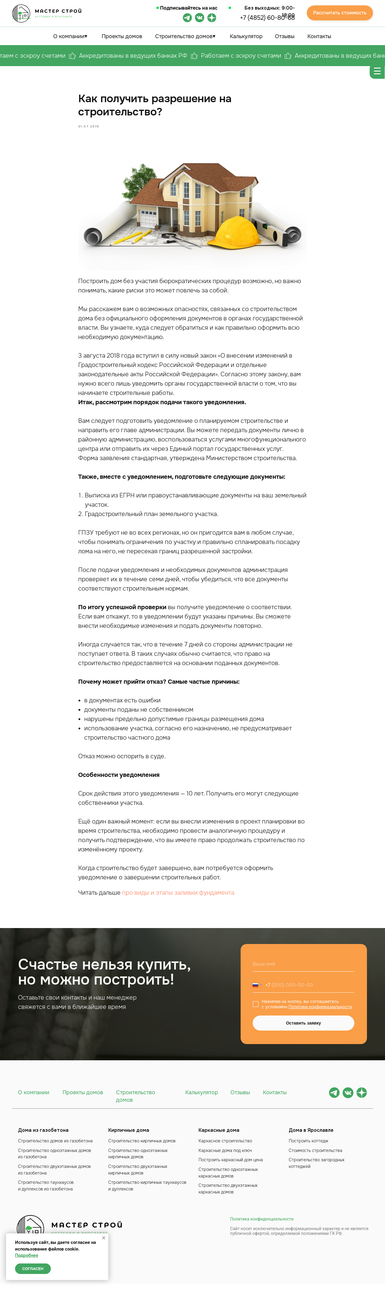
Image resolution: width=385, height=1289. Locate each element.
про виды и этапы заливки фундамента (178, 895)
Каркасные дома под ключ (225, 1155)
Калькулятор (246, 36)
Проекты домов (122, 36)
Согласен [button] (33, 1268)
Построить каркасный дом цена (231, 1165)
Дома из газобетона (43, 1135)
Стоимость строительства (315, 1155)
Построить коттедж (308, 1146)
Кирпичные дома (128, 1135)
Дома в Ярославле (311, 1135)
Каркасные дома (219, 1135)
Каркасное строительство (225, 1146)
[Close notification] (104, 1238)
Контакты (319, 36)
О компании (33, 1098)
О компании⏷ (70, 36)
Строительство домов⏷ (185, 36)
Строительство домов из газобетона (55, 1146)
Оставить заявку (303, 1028)
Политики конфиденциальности (320, 1012)
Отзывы (284, 36)
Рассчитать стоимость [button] (340, 13)
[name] (303, 969)
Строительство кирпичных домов (142, 1146)
